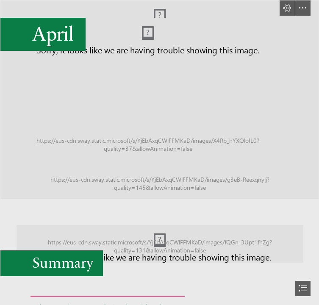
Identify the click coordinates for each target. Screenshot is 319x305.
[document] (159, 152)
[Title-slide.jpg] (159, 100)
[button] (287, 8)
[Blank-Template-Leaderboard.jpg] (159, 241)
